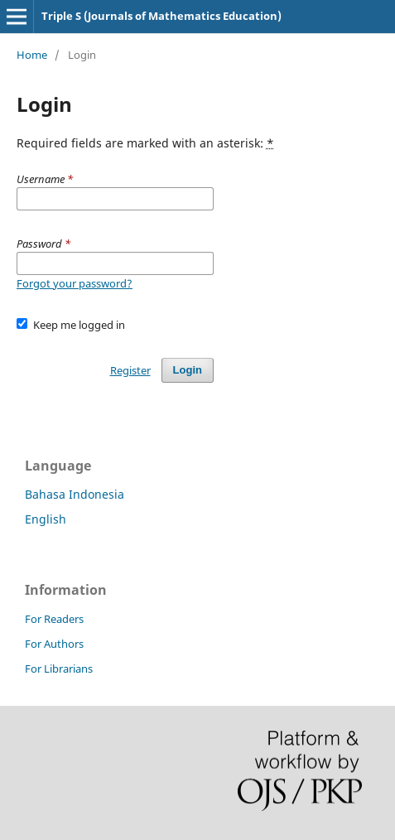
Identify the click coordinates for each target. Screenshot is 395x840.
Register (130, 370)
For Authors (54, 643)
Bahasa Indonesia (74, 494)
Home (32, 54)
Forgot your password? (74, 283)
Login (187, 370)
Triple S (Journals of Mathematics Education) (161, 15)
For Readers (54, 618)
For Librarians (59, 668)
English (45, 519)
